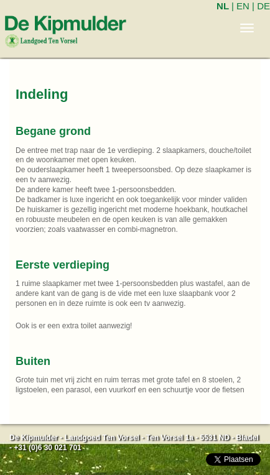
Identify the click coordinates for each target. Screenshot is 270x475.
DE (263, 6)
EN (242, 6)
